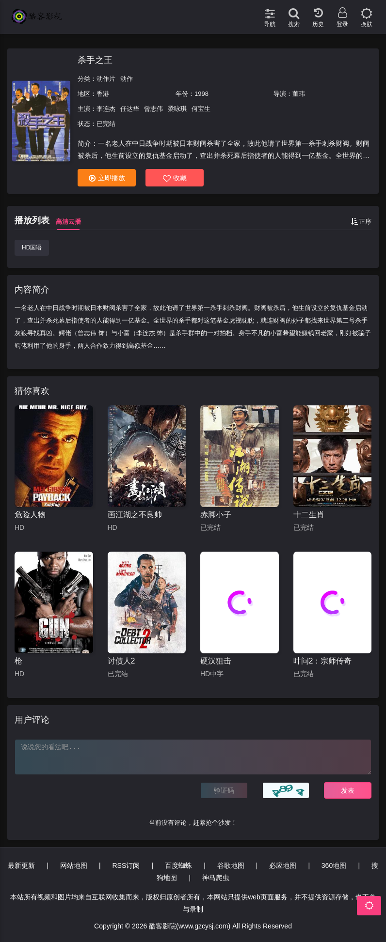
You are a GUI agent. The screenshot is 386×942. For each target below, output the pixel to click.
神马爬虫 (215, 877)
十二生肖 (308, 514)
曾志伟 (153, 108)
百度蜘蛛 (178, 865)
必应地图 (282, 865)
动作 (126, 78)
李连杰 (105, 108)
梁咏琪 (177, 108)
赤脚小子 (215, 514)
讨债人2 (121, 661)
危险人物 (30, 514)
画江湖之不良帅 (135, 514)
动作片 (105, 78)
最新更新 (21, 865)
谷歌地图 (230, 865)
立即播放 (107, 178)
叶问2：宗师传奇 (322, 661)
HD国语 (32, 247)
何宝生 (201, 108)
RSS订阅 (126, 865)
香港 (102, 93)
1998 (201, 93)
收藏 (175, 178)
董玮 (298, 93)
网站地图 (73, 865)
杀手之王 (95, 60)
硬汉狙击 (215, 661)
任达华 (129, 108)
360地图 (334, 865)
